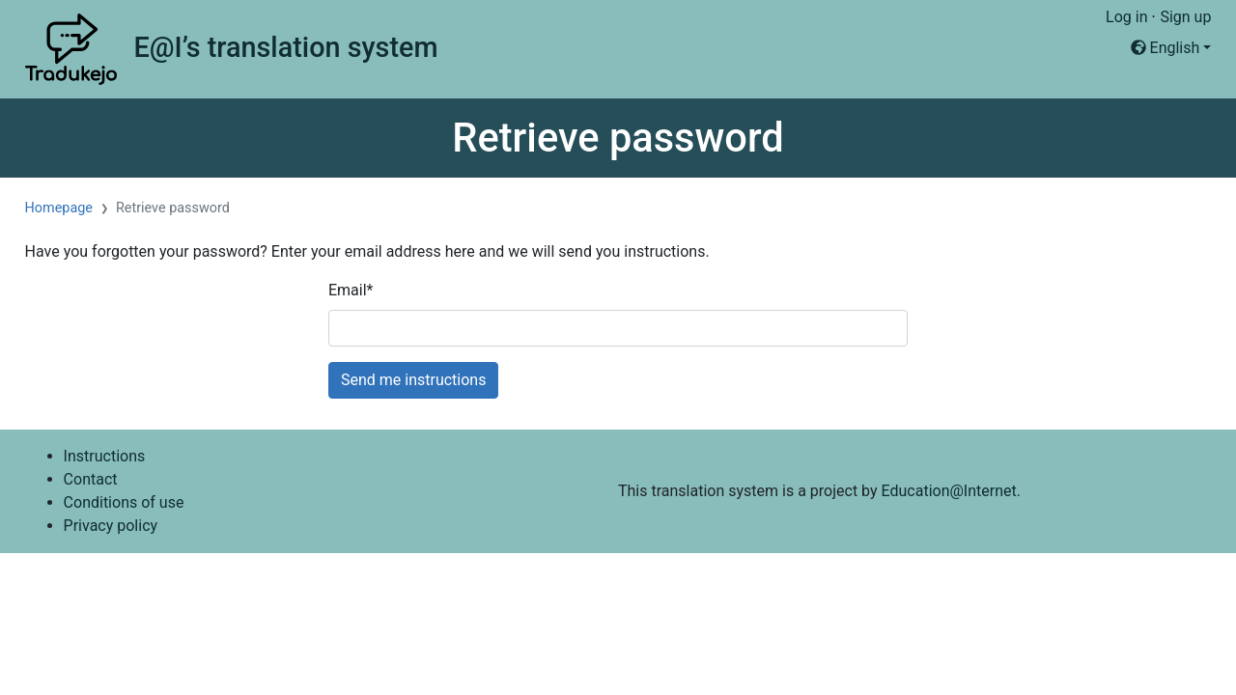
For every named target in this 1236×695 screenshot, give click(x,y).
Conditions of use (124, 502)
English (1165, 48)
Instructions (105, 456)
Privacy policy (111, 525)
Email (351, 290)
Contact (91, 479)
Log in (1126, 17)
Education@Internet (949, 491)
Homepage (59, 208)
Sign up (1185, 17)
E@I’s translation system (285, 47)
